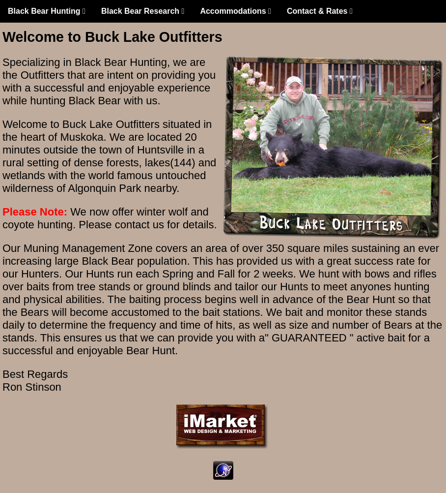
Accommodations (235, 11)
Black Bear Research (143, 11)
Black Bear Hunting (46, 11)
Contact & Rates (320, 11)
